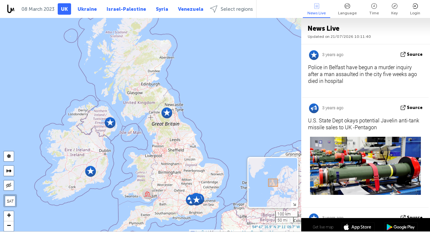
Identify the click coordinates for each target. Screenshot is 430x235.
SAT (10, 201)
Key (394, 9)
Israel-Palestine (126, 9)
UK (64, 9)
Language (347, 9)
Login (415, 9)
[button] (196, 200)
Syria (162, 9)
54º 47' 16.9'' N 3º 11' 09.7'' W (276, 227)
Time (374, 9)
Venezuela (190, 9)
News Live (316, 9)
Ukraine (87, 9)
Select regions (231, 9)
